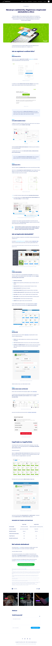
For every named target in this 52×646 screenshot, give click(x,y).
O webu (45, 1)
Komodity (35, 1)
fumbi (24, 584)
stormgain (26, 584)
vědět (25, 568)
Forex (26, 1)
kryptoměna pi (21, 584)
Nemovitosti (40, 1)
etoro (19, 583)
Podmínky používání (24, 643)
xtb (25, 583)
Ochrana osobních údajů (32, 643)
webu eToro (31, 59)
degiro (21, 583)
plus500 (24, 583)
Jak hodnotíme (18, 643)
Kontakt (29, 641)
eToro (19, 546)
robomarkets (13, 584)
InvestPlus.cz (21, 641)
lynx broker (35, 583)
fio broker (33, 583)
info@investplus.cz (34, 641)
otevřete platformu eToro (20, 241)
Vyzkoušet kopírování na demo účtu (26, 563)
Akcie (22, 1)
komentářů (14, 588)
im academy (17, 584)
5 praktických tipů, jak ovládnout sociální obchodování (25, 560)
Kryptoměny (30, 1)
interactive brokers (28, 583)
